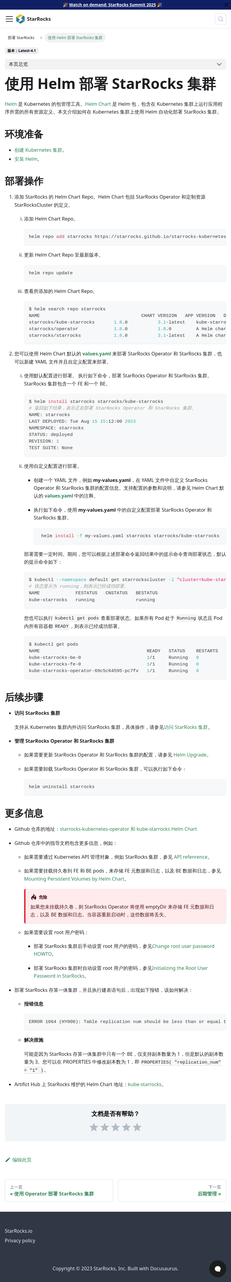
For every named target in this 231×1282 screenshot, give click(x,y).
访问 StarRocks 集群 (186, 727)
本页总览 (18, 64)
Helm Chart (98, 104)
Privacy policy (20, 1240)
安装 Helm (25, 159)
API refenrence (191, 857)
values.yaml (96, 353)
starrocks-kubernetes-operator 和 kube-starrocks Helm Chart (128, 829)
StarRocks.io (18, 1231)
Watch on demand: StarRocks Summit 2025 (112, 5)
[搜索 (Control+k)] (220, 19)
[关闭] (226, 5)
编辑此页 (18, 1159)
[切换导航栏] (9, 18)
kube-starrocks (145, 1084)
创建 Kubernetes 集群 (38, 150)
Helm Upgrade (190, 754)
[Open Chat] (217, 1268)
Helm (11, 104)
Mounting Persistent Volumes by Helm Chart (74, 878)
